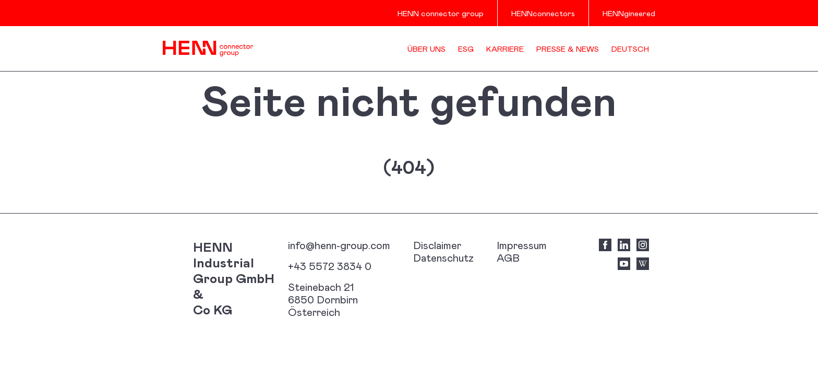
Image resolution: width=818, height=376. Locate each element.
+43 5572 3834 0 (329, 266)
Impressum (522, 245)
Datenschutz (443, 257)
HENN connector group (441, 13)
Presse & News (567, 48)
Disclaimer (437, 245)
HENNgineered (629, 13)
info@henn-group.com (339, 245)
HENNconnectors (543, 13)
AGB (508, 257)
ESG (466, 48)
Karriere (505, 48)
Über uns (426, 48)
